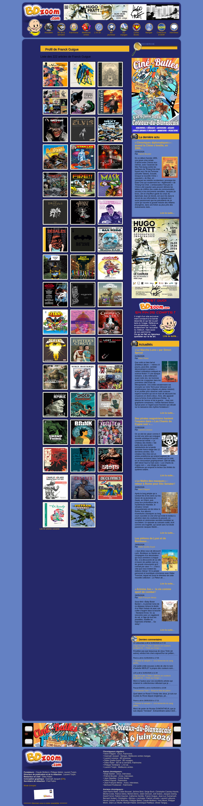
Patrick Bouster (144, 154)
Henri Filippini (144, 489)
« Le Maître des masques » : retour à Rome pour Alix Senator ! (155, 482)
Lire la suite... (167, 213)
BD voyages (124, 29)
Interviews (174, 28)
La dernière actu (149, 137)
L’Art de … (99, 28)
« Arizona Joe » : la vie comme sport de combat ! (153, 590)
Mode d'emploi (30, 786)
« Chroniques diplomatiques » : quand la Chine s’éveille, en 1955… (153, 145)
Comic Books (136, 29)
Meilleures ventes (86, 29)
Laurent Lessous (145, 430)
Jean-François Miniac (147, 598)
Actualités (49, 28)
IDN (63, 779)
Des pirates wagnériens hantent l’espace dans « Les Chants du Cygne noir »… (154, 421)
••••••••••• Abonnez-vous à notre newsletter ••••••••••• (45, 803)
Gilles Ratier (143, 358)
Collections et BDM (161, 29)
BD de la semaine (61, 29)
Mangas (149, 28)
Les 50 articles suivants (49, 529)
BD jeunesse (111, 29)
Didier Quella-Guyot (146, 547)
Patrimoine (74, 28)
